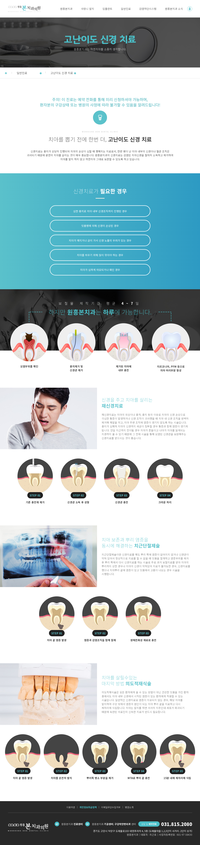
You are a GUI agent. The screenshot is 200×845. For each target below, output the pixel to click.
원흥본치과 (66, 9)
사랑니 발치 (87, 9)
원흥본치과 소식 (174, 9)
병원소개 (129, 807)
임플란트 (107, 9)
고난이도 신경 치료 (63, 73)
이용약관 (70, 807)
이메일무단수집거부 (110, 807)
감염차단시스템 (147, 9)
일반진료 (126, 9)
